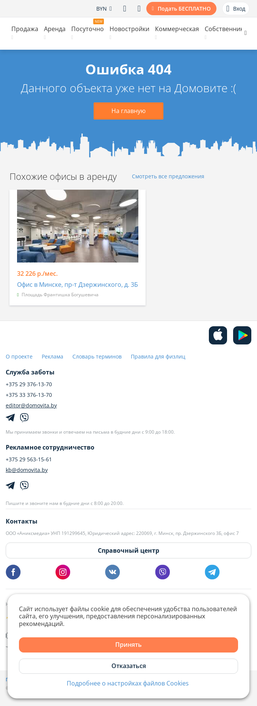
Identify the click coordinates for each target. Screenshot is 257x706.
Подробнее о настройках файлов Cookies (128, 683)
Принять (128, 644)
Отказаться (128, 666)
